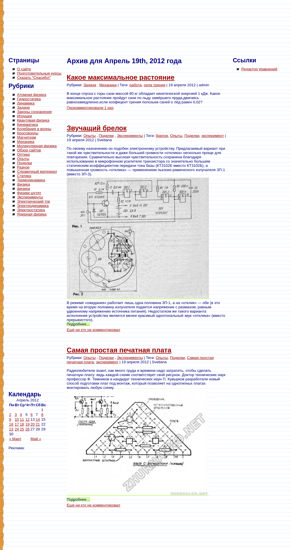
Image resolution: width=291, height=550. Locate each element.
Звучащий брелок (97, 128)
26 (27, 429)
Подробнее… (78, 324)
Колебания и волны (34, 129)
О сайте (24, 69)
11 (22, 419)
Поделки (24, 163)
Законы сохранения (34, 112)
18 (22, 424)
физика (23, 184)
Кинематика (27, 124)
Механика (25, 141)
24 (17, 429)
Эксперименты (30, 197)
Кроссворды (27, 133)
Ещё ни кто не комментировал (93, 330)
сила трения (154, 85)
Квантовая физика (33, 120)
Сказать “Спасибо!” (34, 77)
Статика (24, 176)
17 (17, 424)
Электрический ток (33, 201)
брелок (162, 136)
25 (22, 429)
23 (11, 429)
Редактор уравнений (259, 69)
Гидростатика (29, 99)
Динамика (25, 103)
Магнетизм (26, 137)
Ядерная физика (31, 214)
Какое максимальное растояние (120, 77)
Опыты (23, 159)
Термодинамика (31, 180)
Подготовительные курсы (39, 73)
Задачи (23, 107)
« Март (15, 439)
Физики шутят (29, 193)
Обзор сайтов (29, 150)
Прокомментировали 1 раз (90, 108)
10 (17, 419)
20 (32, 424)
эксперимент (212, 136)
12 (27, 419)
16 (11, 424)
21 (38, 424)
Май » (35, 439)
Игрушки (24, 116)
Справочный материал (37, 171)
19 (27, 424)
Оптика (23, 154)
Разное (23, 167)
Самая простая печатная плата (119, 350)
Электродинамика (33, 206)
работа (136, 85)
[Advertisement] (31, 304)
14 (38, 419)
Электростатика (31, 210)
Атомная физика (31, 95)
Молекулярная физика (37, 146)
